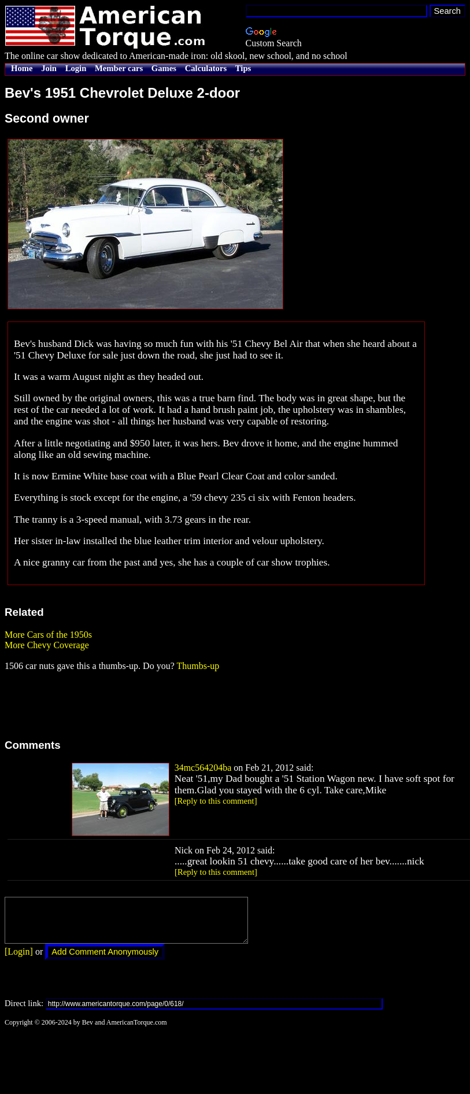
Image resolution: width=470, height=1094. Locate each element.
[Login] (19, 960)
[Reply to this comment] (216, 800)
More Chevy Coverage (47, 645)
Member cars (119, 68)
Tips (243, 68)
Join (49, 68)
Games (163, 68)
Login (76, 68)
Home (21, 68)
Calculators (206, 68)
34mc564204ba (203, 768)
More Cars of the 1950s (48, 635)
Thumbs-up (197, 666)
